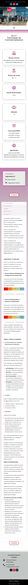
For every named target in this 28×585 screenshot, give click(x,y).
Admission (7, 211)
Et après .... (8, 214)
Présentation (8, 203)
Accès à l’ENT (21, 2)
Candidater (14, 195)
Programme (8, 206)
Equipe (6, 208)
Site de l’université (11, 2)
